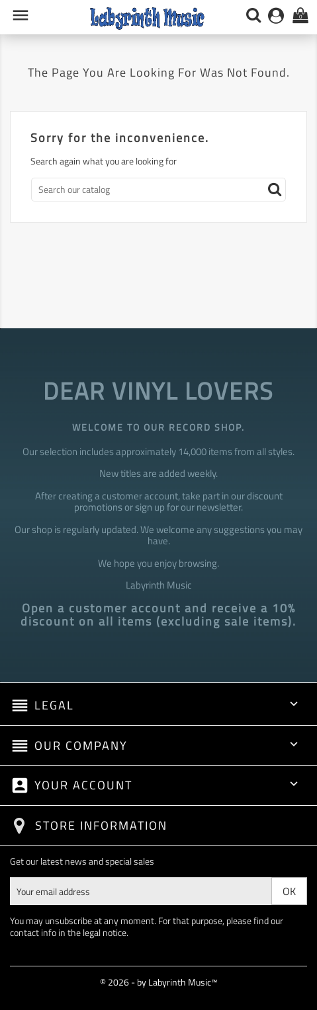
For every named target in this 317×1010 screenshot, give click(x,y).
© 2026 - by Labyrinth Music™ (158, 982)
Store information (101, 825)
